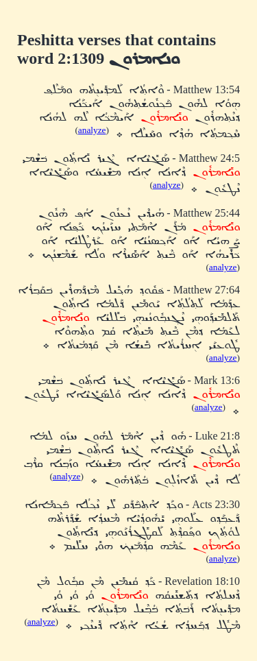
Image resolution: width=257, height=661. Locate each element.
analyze (92, 130)
